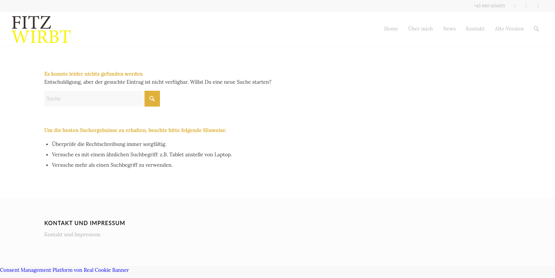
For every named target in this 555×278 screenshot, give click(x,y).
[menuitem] (391, 29)
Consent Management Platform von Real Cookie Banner (64, 270)
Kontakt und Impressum (72, 234)
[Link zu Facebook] (514, 6)
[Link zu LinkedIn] (538, 6)
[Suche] (536, 29)
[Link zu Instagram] (526, 6)
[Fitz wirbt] (41, 29)
